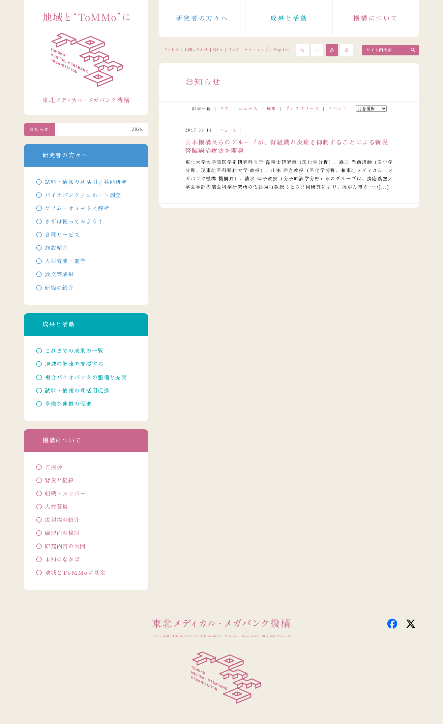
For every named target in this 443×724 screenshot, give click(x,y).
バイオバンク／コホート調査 (83, 195)
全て (225, 109)
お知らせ (39, 130)
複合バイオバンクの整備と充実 (86, 377)
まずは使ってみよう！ (74, 222)
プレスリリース (302, 109)
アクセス (171, 50)
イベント (338, 109)
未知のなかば (62, 559)
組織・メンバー (65, 494)
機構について (376, 18)
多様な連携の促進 (68, 404)
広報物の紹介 (62, 520)
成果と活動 (289, 18)
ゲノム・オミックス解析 (77, 208)
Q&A (218, 50)
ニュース (248, 109)
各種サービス (62, 235)
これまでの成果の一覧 (74, 351)
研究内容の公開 (65, 546)
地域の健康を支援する (74, 364)
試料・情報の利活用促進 (77, 391)
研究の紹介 (59, 288)
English (281, 50)
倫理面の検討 (62, 533)
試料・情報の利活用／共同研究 (86, 182)
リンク (234, 50)
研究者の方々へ (202, 18)
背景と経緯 (59, 480)
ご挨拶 (54, 467)
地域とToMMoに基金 (75, 573)
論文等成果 (59, 274)
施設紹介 (57, 248)
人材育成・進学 (65, 261)
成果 (272, 109)
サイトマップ (257, 50)
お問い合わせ (196, 50)
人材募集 (57, 507)
